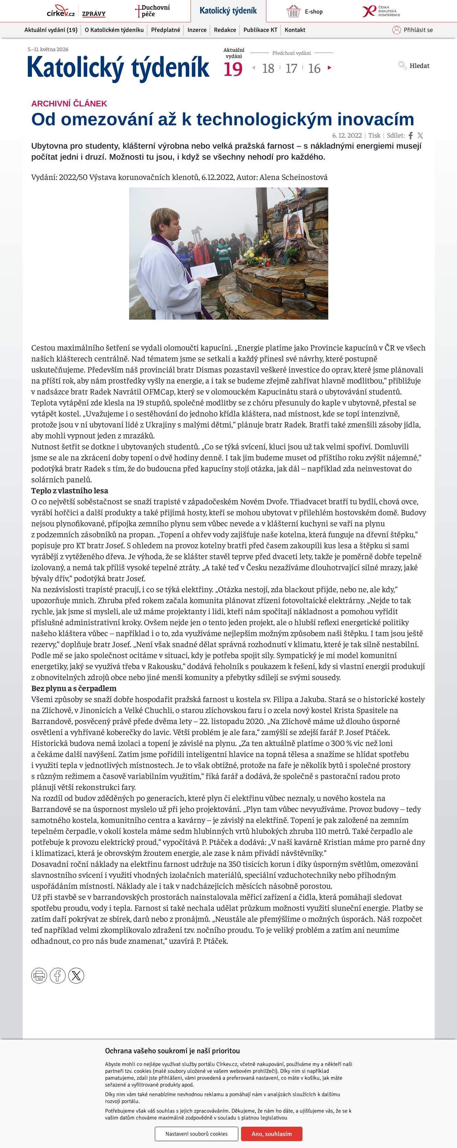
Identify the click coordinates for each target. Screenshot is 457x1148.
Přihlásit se (412, 30)
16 (314, 67)
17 (291, 67)
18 (268, 67)
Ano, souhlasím (272, 1134)
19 (233, 67)
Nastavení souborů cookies (196, 1133)
